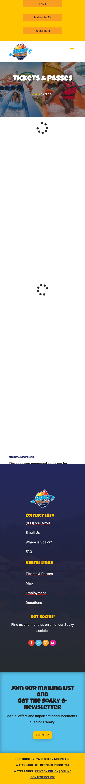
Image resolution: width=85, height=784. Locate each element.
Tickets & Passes (39, 574)
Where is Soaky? (39, 542)
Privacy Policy (46, 771)
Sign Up (42, 735)
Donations (34, 603)
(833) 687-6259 (38, 523)
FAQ (29, 552)
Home (36, 93)
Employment (36, 593)
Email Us (33, 532)
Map (29, 583)
